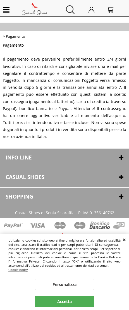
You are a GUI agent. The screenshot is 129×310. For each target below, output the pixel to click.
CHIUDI (124, 239)
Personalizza (64, 284)
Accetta (64, 301)
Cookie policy (18, 270)
